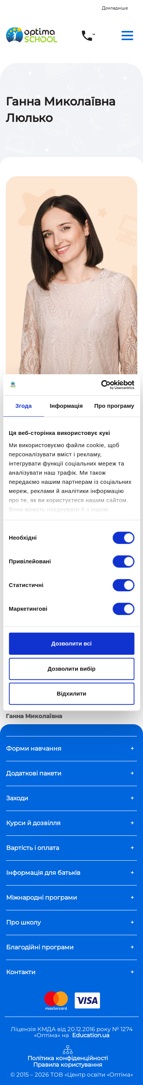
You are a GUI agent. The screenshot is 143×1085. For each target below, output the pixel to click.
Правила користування (67, 1065)
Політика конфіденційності (67, 1058)
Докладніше (115, 8)
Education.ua (90, 1035)
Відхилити (71, 693)
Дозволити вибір (72, 668)
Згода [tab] (23, 405)
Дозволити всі (71, 643)
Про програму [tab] (114, 405)
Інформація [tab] (66, 405)
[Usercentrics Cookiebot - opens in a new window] (101, 385)
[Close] (138, 4)
